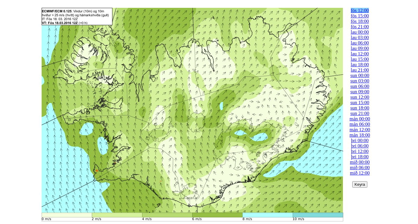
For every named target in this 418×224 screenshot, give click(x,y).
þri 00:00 (360, 140)
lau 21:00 (360, 70)
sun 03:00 (359, 80)
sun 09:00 (359, 91)
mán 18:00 (360, 135)
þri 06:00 (360, 145)
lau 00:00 (360, 32)
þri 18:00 (360, 156)
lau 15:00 (360, 59)
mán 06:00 (360, 124)
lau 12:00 (360, 53)
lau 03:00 (360, 37)
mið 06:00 (359, 167)
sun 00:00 (359, 75)
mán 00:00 (360, 118)
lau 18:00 (360, 64)
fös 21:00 (360, 26)
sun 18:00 (359, 107)
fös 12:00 (360, 10)
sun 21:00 (359, 113)
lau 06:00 (360, 42)
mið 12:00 (359, 173)
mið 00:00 (359, 162)
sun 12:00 (359, 97)
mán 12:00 (360, 129)
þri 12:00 (360, 151)
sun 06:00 (359, 86)
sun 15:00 (359, 102)
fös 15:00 (360, 15)
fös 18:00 (360, 21)
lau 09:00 (360, 48)
